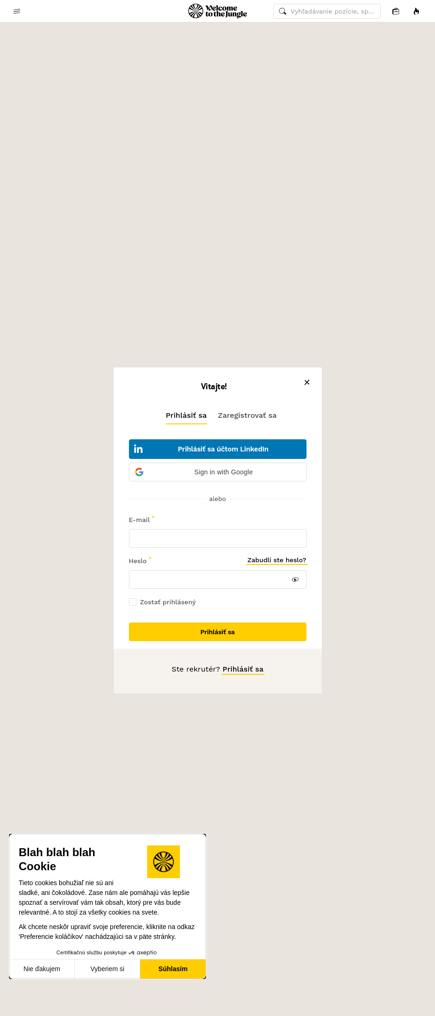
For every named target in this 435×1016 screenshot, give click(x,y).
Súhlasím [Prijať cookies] (172, 969)
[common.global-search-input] (327, 11)
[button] (218, 472)
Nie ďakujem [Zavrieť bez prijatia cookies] (41, 969)
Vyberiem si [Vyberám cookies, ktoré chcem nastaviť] (108, 969)
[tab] (186, 415)
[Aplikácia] (395, 11)
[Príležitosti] (416, 11)
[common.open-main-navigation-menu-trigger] (16, 11)
